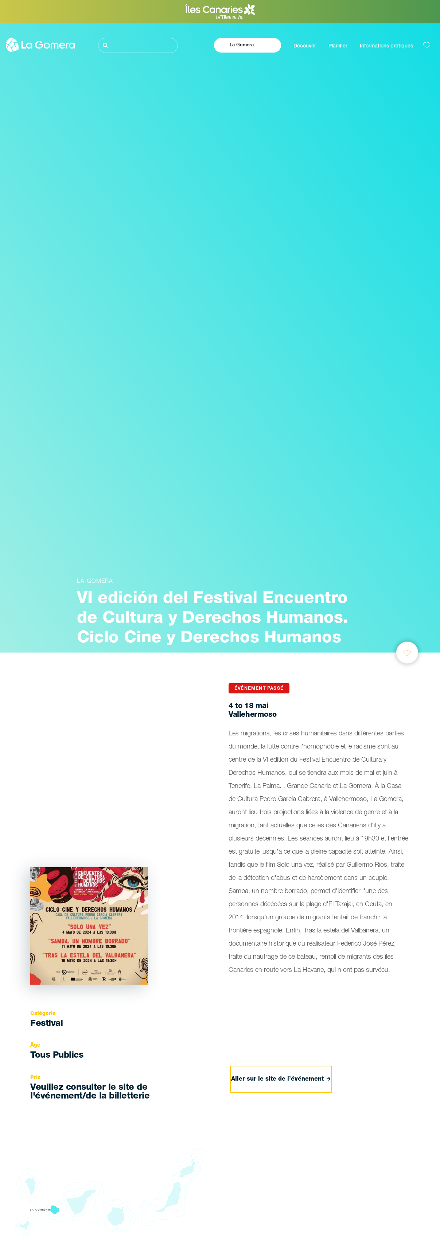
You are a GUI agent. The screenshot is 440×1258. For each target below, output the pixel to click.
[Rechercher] (138, 45)
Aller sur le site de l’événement (281, 1079)
